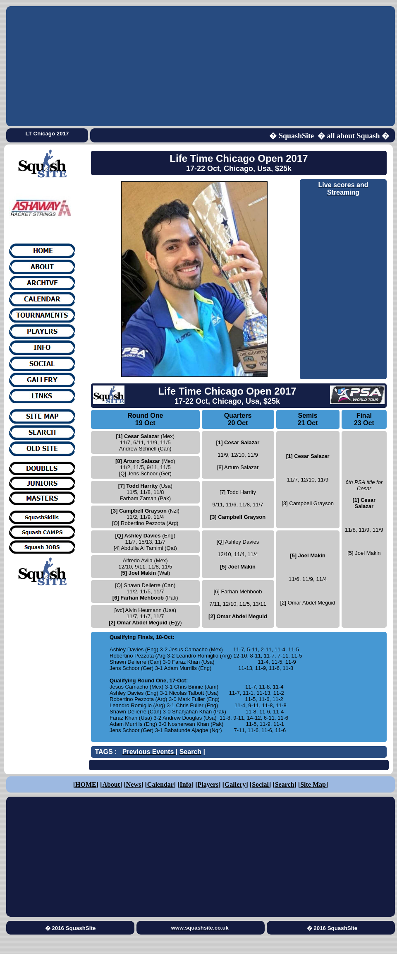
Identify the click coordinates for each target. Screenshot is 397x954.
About (111, 784)
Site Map (313, 784)
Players (208, 784)
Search (284, 784)
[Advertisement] (201, 66)
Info (185, 784)
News (133, 784)
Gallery (235, 784)
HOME (85, 784)
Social (260, 784)
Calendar (160, 784)
